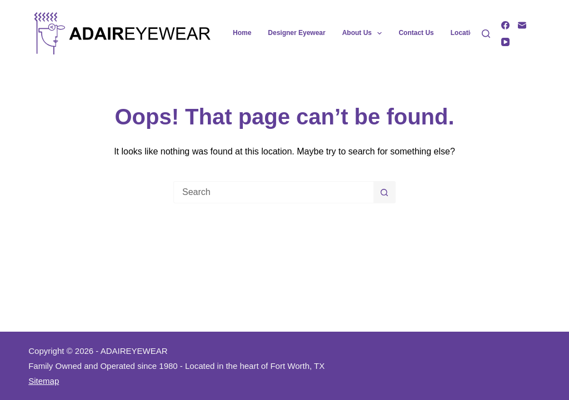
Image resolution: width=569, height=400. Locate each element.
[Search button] (384, 192)
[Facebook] (505, 25)
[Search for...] (273, 192)
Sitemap (43, 381)
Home (242, 33)
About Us (364, 33)
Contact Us (415, 33)
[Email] (522, 25)
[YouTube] (505, 42)
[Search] (486, 33)
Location (464, 33)
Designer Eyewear (296, 33)
